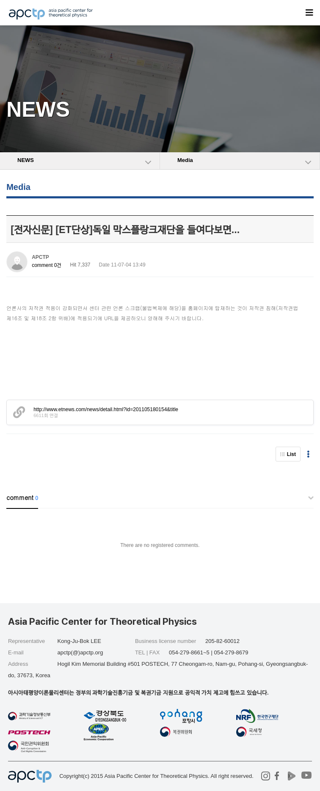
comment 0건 (46, 265)
